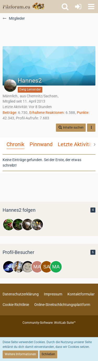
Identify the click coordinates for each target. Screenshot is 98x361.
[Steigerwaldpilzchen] (18, 224)
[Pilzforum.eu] (23, 6)
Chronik (15, 144)
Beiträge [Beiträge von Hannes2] (9, 112)
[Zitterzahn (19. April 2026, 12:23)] (18, 267)
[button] (91, 6)
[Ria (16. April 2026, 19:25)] (27, 267)
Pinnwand (41, 144)
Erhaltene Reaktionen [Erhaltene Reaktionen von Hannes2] (46, 112)
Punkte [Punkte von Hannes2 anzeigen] (82, 112)
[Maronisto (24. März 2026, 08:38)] (37, 267)
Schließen (48, 354)
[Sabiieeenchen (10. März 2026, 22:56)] (46, 267)
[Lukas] (9, 224)
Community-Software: (49, 323)
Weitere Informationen (20, 354)
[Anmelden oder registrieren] (78, 6)
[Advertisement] (49, 33)
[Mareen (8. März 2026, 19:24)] (56, 267)
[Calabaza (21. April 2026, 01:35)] (9, 267)
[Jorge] (27, 224)
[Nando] (37, 224)
